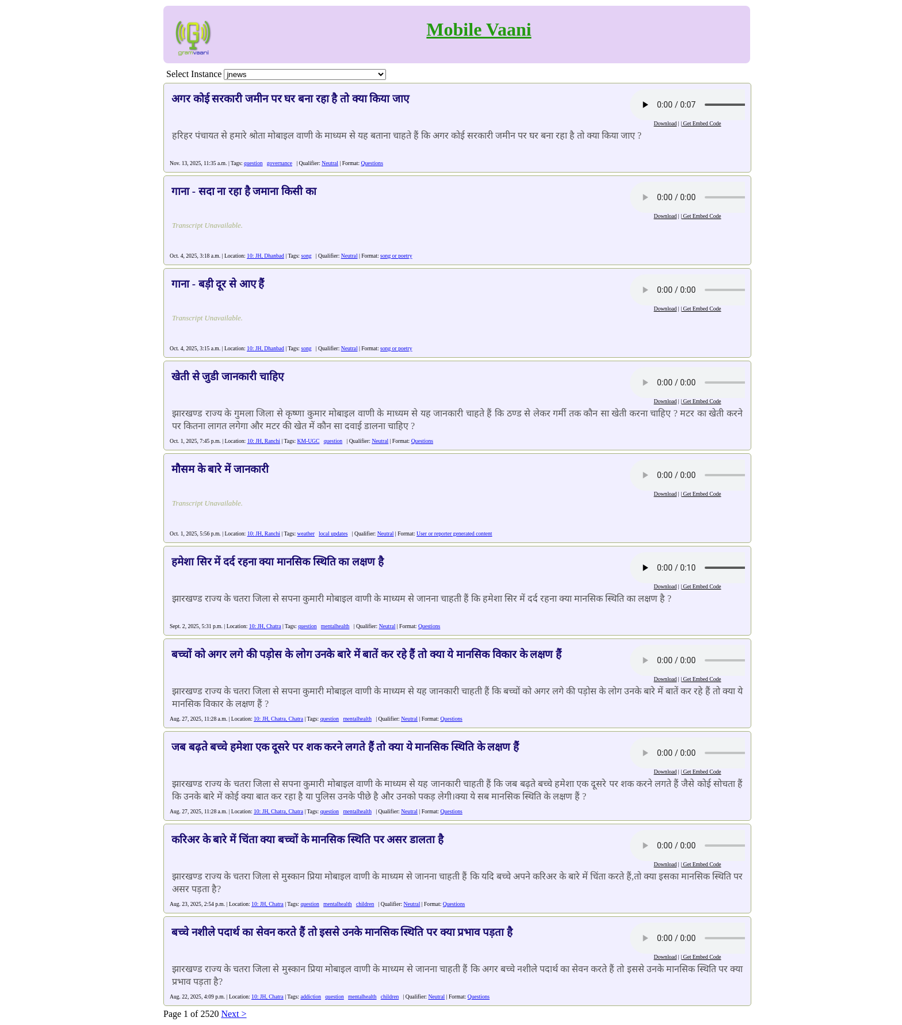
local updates (333, 533)
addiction (310, 996)
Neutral (330, 163)
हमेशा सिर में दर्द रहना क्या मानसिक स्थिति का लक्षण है (277, 562)
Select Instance (193, 74)
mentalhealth (335, 626)
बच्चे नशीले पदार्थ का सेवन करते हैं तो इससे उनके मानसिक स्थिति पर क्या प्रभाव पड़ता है (342, 932)
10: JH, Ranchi (263, 441)
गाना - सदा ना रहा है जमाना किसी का (243, 191)
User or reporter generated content (454, 533)
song (306, 256)
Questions (372, 163)
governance (279, 163)
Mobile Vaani (478, 29)
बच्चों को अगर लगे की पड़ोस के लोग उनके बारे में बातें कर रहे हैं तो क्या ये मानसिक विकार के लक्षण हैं (366, 654)
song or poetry (396, 256)
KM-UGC (308, 441)
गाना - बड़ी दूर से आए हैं (217, 284)
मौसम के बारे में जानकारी (220, 469)
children (365, 904)
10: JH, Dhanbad (265, 256)
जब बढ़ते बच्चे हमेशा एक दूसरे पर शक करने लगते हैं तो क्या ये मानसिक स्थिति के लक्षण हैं (345, 747)
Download (664, 123)
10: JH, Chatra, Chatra (278, 719)
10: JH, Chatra (265, 626)
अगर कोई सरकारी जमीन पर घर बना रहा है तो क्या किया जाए (290, 99)
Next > (233, 1014)
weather (306, 533)
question (253, 163)
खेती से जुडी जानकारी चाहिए (227, 376)
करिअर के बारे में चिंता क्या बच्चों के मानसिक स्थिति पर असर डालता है (307, 839)
